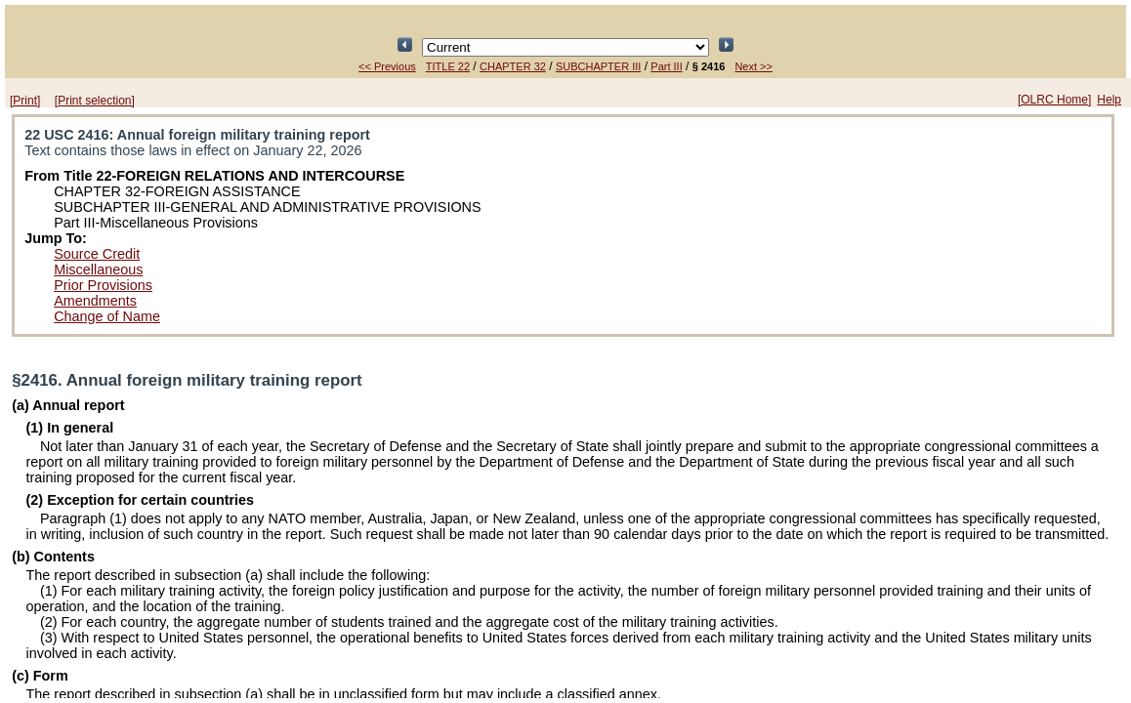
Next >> (753, 66)
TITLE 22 (448, 66)
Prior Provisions (103, 285)
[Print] (25, 100)
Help (1109, 99)
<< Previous (387, 66)
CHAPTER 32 (513, 66)
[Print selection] (95, 100)
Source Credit (97, 254)
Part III (666, 66)
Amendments (95, 301)
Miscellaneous (98, 269)
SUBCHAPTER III (598, 66)
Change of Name (107, 316)
